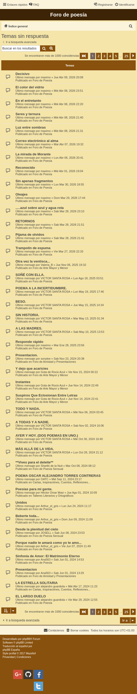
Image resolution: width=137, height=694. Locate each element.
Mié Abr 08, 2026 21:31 (68, 130)
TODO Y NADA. (27, 409)
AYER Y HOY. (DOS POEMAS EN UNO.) (46, 435)
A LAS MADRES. (28, 328)
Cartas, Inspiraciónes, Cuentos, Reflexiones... (61, 482)
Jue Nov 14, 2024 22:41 (83, 398)
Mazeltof (31, 653)
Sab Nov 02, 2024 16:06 (88, 425)
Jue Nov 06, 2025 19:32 (71, 264)
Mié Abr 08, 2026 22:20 (68, 104)
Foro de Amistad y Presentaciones (54, 361)
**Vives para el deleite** (34, 462)
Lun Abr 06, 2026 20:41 (68, 157)
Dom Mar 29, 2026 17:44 (69, 197)
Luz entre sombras (30, 127)
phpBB (26, 639)
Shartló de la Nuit (51, 465)
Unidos (21, 502)
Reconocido (25, 168)
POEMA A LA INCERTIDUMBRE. (41, 288)
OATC (45, 479)
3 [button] (104, 56)
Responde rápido (29, 342)
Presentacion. (26, 355)
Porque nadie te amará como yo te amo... (48, 543)
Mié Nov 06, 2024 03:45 (88, 412)
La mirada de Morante (33, 154)
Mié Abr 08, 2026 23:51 (68, 90)
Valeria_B (47, 264)
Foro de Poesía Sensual (48, 468)
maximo (46, 77)
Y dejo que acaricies (31, 368)
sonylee (46, 358)
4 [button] (110, 56)
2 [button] (98, 56)
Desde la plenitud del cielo (36, 529)
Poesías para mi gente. (33, 489)
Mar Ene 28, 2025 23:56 (69, 345)
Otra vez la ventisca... (32, 261)
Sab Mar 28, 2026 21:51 (69, 224)
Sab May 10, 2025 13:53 (88, 331)
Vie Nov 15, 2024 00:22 (83, 372)
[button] (84, 56)
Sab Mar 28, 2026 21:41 (69, 238)
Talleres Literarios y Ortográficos (53, 495)
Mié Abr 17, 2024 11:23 (83, 586)
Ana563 (46, 559)
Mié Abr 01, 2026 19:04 (68, 171)
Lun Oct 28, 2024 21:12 (88, 452)
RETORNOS (25, 221)
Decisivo (22, 74)
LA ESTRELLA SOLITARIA (36, 583)
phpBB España (11, 649)
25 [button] (126, 56)
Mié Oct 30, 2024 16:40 (88, 439)
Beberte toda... (27, 516)
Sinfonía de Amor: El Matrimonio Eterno (47, 556)
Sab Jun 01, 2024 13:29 (69, 572)
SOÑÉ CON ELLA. (29, 275)
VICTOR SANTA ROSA (55, 278)
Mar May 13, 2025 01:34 (88, 318)
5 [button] (116, 56)
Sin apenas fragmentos (34, 181)
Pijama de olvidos (29, 234)
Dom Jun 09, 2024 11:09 (77, 519)
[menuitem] (34, 5)
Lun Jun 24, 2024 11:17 (77, 505)
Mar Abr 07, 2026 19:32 (69, 144)
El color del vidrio (29, 87)
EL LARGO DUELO (30, 596)
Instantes (22, 382)
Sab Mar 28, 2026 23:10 (69, 211)
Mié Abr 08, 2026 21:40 (68, 117)
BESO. (20, 301)
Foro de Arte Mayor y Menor (50, 267)
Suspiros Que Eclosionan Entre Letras (46, 395)
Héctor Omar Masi (52, 492)
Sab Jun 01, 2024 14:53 (69, 559)
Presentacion (26, 569)
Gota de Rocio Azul (53, 372)
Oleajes (21, 194)
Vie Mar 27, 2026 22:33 (68, 251)
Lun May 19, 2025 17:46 (88, 291)
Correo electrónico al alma (36, 141)
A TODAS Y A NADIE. (32, 422)
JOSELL (46, 532)
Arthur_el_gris (49, 505)
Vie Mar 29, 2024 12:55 (83, 599)
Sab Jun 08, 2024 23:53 (69, 532)
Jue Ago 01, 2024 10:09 (82, 492)
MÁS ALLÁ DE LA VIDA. (34, 449)
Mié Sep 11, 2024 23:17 (67, 479)
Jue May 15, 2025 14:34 (88, 305)
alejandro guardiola (53, 586)
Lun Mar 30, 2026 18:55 (69, 184)
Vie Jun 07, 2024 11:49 (76, 546)
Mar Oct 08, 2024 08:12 (80, 465)
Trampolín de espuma (33, 248)
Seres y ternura (27, 114)
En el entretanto (28, 101)
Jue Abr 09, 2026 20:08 (68, 77)
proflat (12, 653)
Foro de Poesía (42, 80)
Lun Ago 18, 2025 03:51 (88, 278)
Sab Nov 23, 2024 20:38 (69, 358)
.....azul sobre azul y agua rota (39, 208)
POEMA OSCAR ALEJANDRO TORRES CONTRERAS (58, 476)
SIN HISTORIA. (27, 315)
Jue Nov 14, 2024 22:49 (83, 385)
